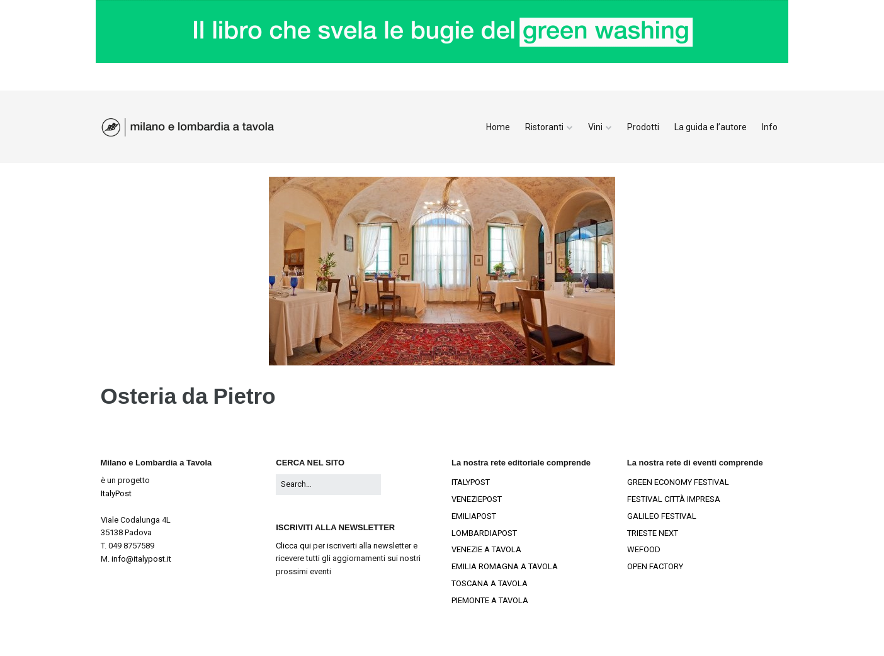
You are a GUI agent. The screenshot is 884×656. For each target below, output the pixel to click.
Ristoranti (544, 127)
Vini (595, 127)
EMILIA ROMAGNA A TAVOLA (504, 566)
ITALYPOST (470, 482)
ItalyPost (116, 493)
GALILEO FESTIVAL (661, 516)
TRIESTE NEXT (652, 533)
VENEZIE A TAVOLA (486, 549)
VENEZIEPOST (476, 499)
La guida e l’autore (710, 127)
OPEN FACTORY (655, 566)
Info (770, 127)
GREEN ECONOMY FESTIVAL (678, 482)
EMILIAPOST (473, 516)
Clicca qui (293, 545)
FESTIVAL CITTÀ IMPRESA (673, 499)
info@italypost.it (141, 559)
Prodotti (643, 127)
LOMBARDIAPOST (484, 533)
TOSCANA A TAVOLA (489, 583)
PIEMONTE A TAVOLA (489, 600)
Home (498, 127)
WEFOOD (643, 549)
